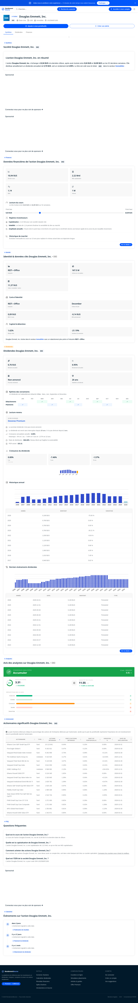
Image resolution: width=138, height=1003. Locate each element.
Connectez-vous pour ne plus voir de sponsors (24, 109)
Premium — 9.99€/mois (11, 984)
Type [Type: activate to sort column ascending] (39, 739)
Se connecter (109, 975)
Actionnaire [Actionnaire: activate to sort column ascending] (20, 739)
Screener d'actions (42, 975)
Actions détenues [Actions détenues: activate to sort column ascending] (52, 739)
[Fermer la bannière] (135, 3)
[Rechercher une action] (35, 9)
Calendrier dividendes (43, 978)
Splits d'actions (41, 985)
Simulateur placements (78, 978)
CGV (120, 997)
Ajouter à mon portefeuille (35, 26)
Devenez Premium (16, 421)
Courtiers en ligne (77, 975)
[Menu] (134, 9)
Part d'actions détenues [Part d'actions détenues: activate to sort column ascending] (71, 739)
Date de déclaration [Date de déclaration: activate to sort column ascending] (123, 739)
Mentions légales (112, 997)
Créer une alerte (102, 26)
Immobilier (39, 20)
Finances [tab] (29, 32)
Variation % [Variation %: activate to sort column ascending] (107, 739)
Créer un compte (111, 978)
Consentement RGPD (130, 997)
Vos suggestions (110, 981)
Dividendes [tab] (18, 32)
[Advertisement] (69, 92)
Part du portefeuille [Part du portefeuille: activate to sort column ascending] (91, 739)
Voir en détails (126, 244)
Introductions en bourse (44, 988)
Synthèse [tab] (8, 32)
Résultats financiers (43, 981)
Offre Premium (76, 985)
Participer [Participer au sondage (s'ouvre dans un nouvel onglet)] (103, 3)
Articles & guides (76, 981)
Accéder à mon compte (120, 9)
